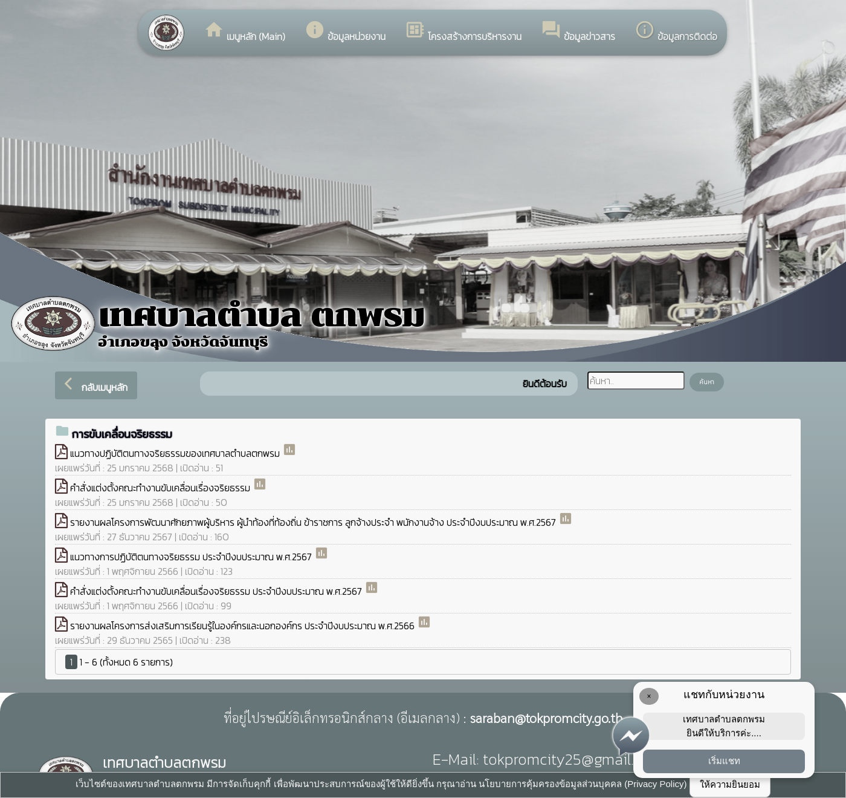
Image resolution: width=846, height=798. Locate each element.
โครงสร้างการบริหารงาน (463, 31)
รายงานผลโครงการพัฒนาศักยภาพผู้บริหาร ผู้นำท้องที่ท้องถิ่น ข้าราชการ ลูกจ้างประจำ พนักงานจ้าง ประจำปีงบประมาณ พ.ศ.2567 (314, 522)
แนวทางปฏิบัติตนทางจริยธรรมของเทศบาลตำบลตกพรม (176, 453)
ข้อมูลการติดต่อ (675, 31)
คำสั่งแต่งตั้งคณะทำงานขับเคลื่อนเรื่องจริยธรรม (161, 487)
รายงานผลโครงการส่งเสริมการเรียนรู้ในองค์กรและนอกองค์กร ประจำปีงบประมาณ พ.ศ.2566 (243, 625)
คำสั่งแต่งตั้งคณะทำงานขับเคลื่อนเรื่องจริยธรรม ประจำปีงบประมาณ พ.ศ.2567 (217, 591)
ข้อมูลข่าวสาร (578, 31)
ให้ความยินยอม (730, 784)
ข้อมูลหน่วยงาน (345, 31)
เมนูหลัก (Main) (244, 31)
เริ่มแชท (724, 761)
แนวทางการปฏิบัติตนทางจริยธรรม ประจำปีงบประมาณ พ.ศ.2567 (192, 556)
